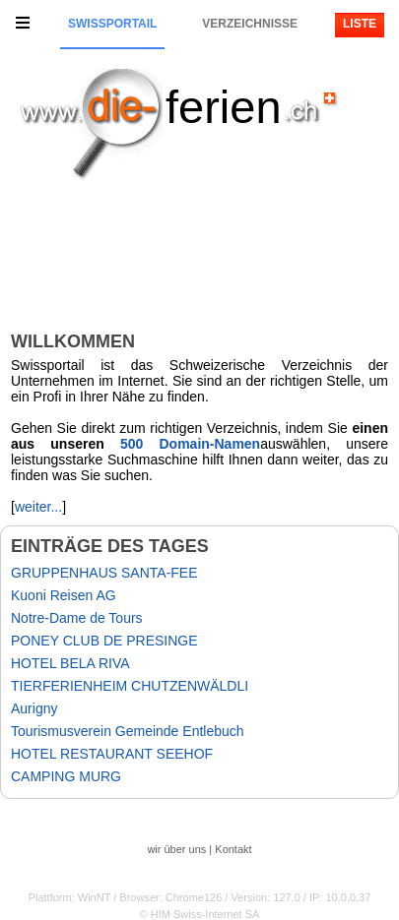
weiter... (38, 507)
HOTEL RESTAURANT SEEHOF (112, 754)
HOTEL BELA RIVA (70, 663)
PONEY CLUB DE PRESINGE (104, 640)
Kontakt (233, 849)
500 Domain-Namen (190, 444)
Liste (359, 24)
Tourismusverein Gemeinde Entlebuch (127, 731)
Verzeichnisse (250, 24)
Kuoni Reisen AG (63, 595)
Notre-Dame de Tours (77, 618)
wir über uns (176, 849)
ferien (224, 107)
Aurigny (34, 708)
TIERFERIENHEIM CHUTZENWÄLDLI (129, 686)
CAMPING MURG (66, 776)
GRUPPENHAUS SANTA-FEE (104, 573)
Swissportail (112, 24)
